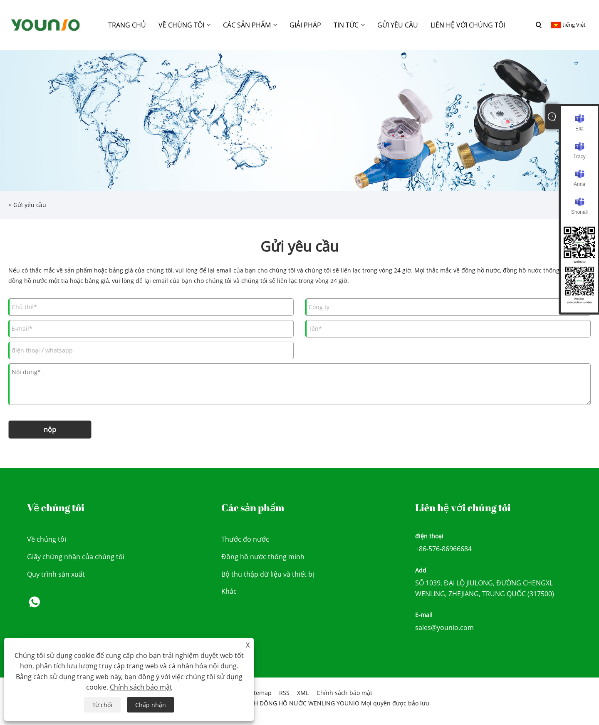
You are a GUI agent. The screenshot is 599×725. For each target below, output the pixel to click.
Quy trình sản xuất (56, 574)
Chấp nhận (150, 705)
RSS (284, 693)
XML (303, 693)
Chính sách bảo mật (344, 693)
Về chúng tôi (46, 539)
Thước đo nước (245, 539)
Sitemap (260, 693)
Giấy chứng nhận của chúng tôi (75, 556)
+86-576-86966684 (443, 548)
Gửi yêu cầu (29, 205)
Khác (229, 591)
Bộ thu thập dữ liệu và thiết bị (267, 574)
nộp (50, 429)
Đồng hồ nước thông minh (262, 556)
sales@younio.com (444, 627)
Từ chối (102, 705)
